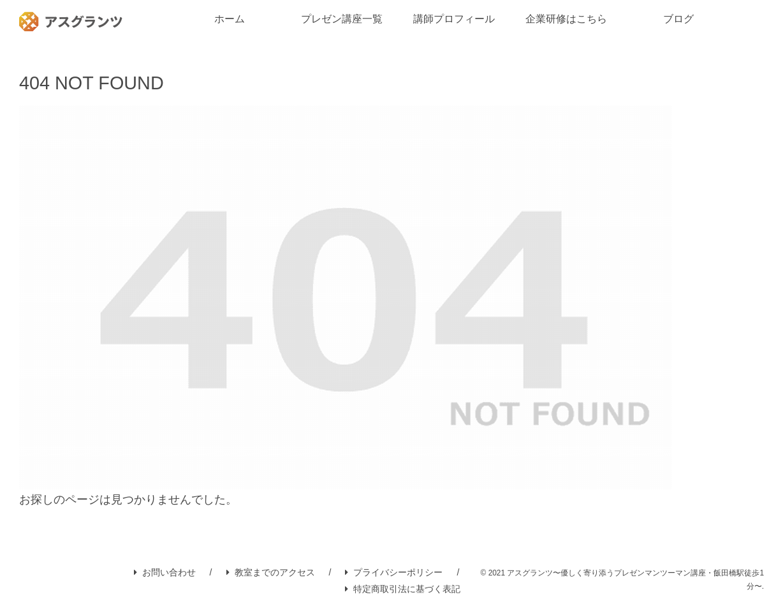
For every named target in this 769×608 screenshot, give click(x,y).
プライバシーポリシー (394, 572)
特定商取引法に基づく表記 (402, 589)
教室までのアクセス (270, 572)
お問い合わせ (165, 572)
